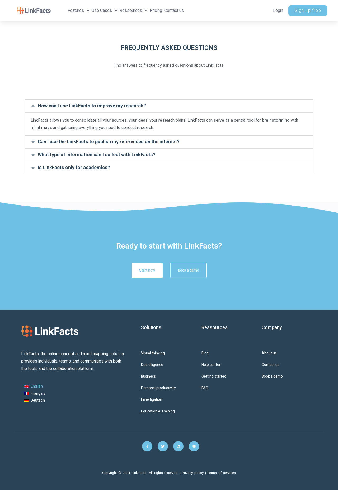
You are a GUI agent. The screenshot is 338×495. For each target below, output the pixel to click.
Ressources (134, 10)
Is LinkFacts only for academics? (74, 167)
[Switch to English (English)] (34, 386)
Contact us (174, 10)
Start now (142, 270)
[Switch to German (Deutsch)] (34, 400)
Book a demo (193, 270)
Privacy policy (193, 472)
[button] (169, 106)
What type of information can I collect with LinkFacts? (97, 154)
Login (278, 10)
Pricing (156, 10)
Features (79, 10)
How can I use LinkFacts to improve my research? (92, 106)
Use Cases (105, 10)
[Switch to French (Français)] (34, 393)
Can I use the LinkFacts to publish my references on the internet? (109, 141)
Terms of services (221, 472)
